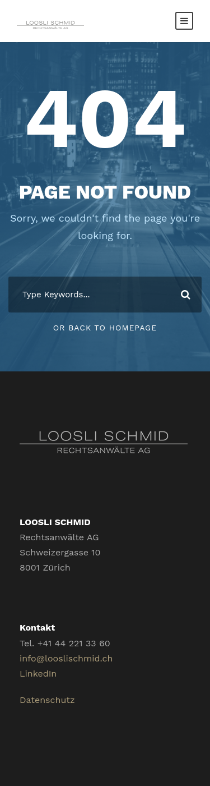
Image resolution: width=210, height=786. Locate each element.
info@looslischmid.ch (66, 658)
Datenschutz (47, 700)
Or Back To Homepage (105, 327)
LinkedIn (38, 673)
